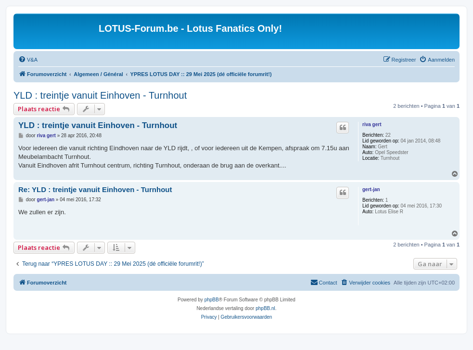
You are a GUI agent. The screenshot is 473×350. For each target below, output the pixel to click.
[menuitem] (28, 59)
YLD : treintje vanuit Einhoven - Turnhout (100, 95)
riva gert (371, 124)
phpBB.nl (265, 308)
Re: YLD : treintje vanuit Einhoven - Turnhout (95, 189)
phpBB (212, 299)
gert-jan (371, 189)
